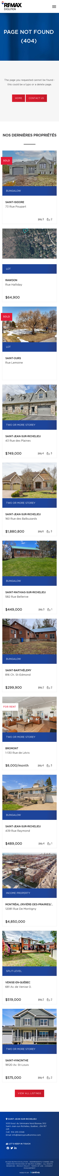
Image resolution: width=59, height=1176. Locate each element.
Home (18, 98)
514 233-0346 (17, 1132)
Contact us (36, 98)
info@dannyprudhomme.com (26, 1135)
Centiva (35, 1172)
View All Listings (29, 1093)
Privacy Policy (23, 1166)
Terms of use (37, 1166)
